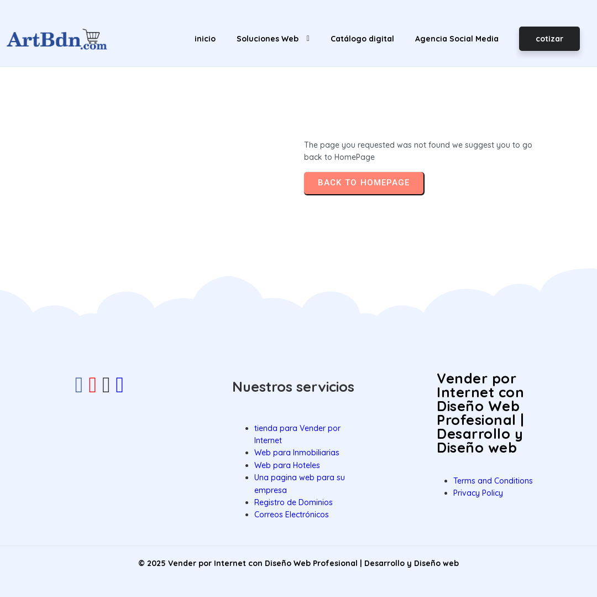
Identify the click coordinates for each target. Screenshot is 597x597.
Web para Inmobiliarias (296, 453)
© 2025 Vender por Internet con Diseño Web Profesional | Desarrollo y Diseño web (298, 563)
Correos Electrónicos (291, 515)
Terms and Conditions (493, 481)
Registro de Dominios (293, 502)
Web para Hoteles (287, 465)
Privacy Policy (478, 493)
